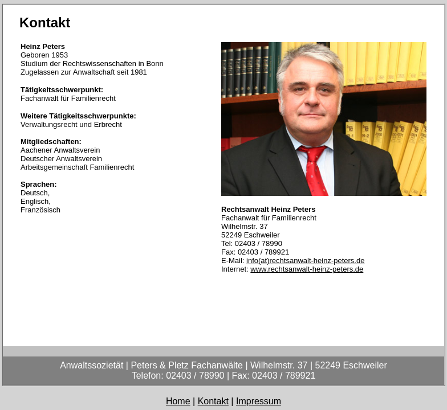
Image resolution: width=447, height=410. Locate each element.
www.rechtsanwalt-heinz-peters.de (306, 269)
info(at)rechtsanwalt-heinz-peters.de (305, 260)
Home (178, 401)
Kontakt (213, 401)
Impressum (258, 401)
